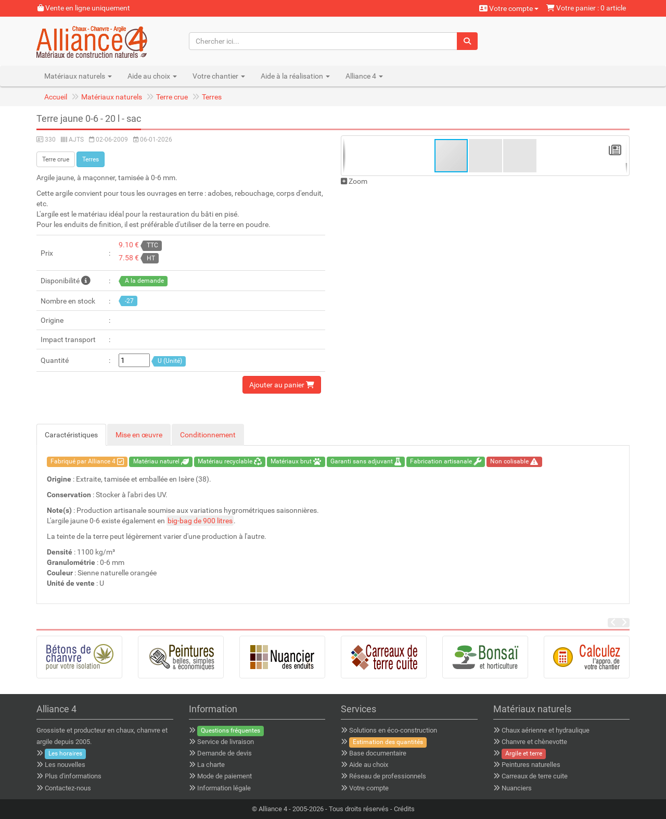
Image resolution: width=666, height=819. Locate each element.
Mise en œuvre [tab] (139, 435)
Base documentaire (377, 753)
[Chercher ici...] (323, 41)
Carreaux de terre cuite (535, 776)
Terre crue (172, 97)
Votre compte (509, 8)
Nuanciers (517, 788)
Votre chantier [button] (219, 76)
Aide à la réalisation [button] (295, 76)
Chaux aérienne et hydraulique (546, 730)
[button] (486, 155)
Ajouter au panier (281, 385)
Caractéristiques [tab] (71, 435)
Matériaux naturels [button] (78, 76)
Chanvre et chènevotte (534, 742)
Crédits (404, 809)
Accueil (55, 97)
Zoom (354, 181)
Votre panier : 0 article (586, 8)
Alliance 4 (273, 809)
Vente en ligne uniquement (83, 8)
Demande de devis (224, 753)
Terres (212, 97)
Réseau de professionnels (387, 776)
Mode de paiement (224, 776)
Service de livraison (225, 742)
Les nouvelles (65, 764)
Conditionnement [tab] (208, 435)
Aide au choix (368, 764)
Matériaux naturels (111, 97)
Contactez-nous (68, 788)
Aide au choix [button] (152, 76)
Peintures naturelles (531, 764)
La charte (211, 764)
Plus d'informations (73, 776)
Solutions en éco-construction (393, 730)
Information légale (224, 788)
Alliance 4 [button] (364, 76)
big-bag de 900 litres (200, 520)
